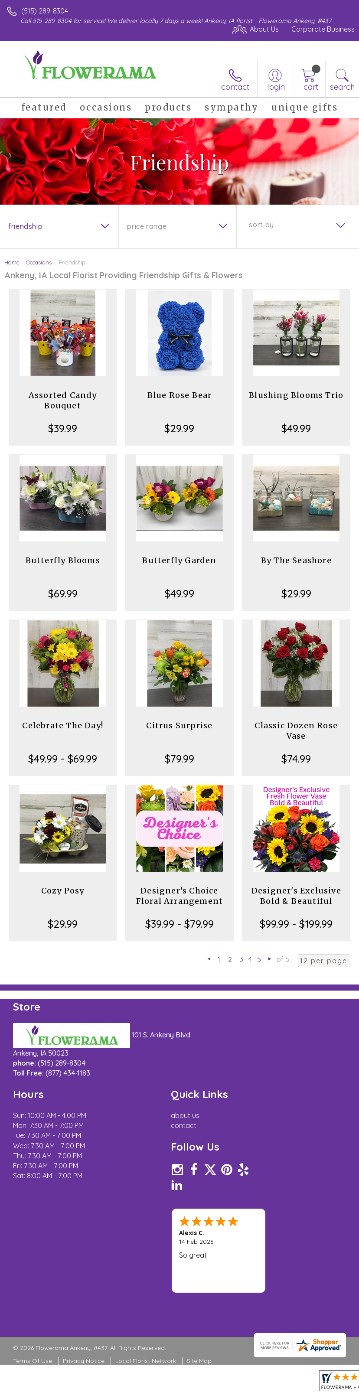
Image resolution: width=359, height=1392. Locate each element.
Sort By (261, 224)
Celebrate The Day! (62, 725)
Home (12, 262)
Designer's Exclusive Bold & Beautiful (296, 896)
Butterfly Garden (179, 560)
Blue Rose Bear (179, 395)
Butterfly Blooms (63, 560)
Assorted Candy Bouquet (63, 400)
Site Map (199, 1361)
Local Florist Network (145, 1361)
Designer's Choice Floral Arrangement (179, 896)
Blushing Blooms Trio (296, 395)
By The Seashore (296, 560)
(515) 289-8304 (44, 11)
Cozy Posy (63, 891)
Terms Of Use (32, 1361)
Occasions (39, 262)
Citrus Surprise (179, 725)
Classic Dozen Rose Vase (296, 730)
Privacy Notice (83, 1361)
